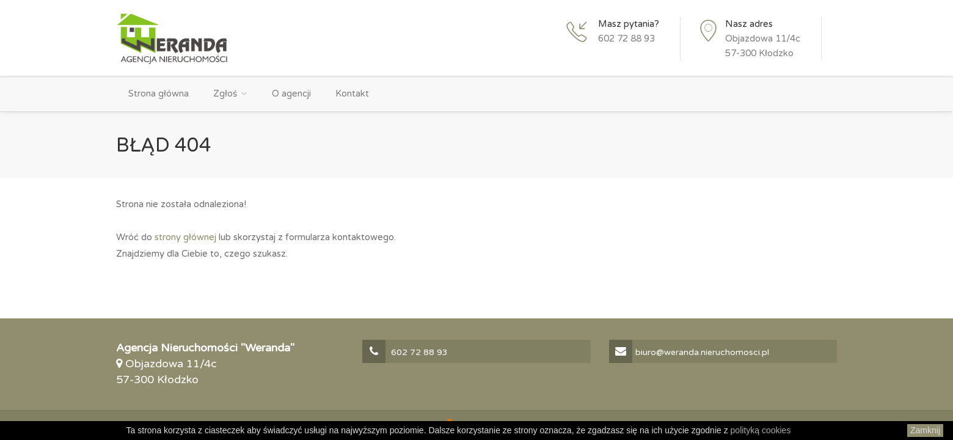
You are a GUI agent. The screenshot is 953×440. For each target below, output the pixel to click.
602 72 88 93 (626, 38)
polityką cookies (761, 430)
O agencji (291, 93)
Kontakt (352, 93)
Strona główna (158, 93)
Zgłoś (225, 93)
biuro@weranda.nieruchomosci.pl (689, 352)
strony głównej (185, 237)
